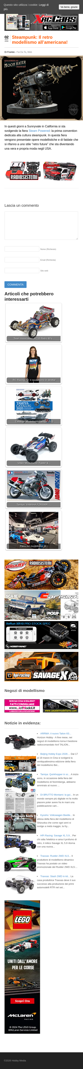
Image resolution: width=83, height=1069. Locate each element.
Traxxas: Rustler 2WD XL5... (55, 855)
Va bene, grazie (69, 7)
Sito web (44, 271)
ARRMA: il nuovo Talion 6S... (55, 733)
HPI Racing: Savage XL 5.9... (56, 835)
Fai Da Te (21, 52)
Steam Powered (39, 130)
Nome (48, 249)
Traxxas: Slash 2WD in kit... (55, 876)
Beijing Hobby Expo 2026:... (55, 754)
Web (29, 52)
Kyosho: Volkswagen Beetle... (56, 815)
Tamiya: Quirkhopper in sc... (55, 774)
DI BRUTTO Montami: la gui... (56, 794)
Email (48, 260)
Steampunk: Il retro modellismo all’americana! (40, 39)
